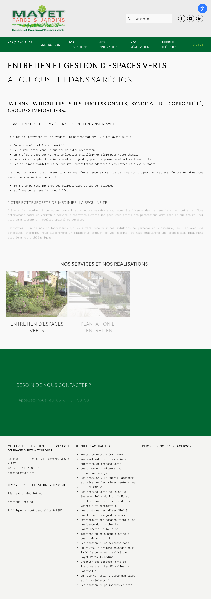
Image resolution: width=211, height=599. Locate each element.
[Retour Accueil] (39, 18)
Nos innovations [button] (109, 45)
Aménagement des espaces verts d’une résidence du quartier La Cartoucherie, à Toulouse (108, 524)
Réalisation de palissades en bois (106, 585)
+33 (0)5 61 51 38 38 (20, 45)
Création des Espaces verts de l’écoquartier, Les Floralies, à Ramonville (105, 566)
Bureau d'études (169, 45)
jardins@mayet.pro (21, 472)
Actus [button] (198, 44)
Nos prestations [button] (77, 45)
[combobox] (149, 18)
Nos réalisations (140, 45)
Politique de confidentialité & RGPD (35, 510)
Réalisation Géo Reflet (25, 493)
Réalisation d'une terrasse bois (105, 543)
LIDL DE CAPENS (91, 487)
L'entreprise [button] (50, 44)
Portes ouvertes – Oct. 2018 (102, 454)
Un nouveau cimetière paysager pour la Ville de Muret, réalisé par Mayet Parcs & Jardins (107, 552)
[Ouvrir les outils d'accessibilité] (202, 8)
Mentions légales (20, 502)
